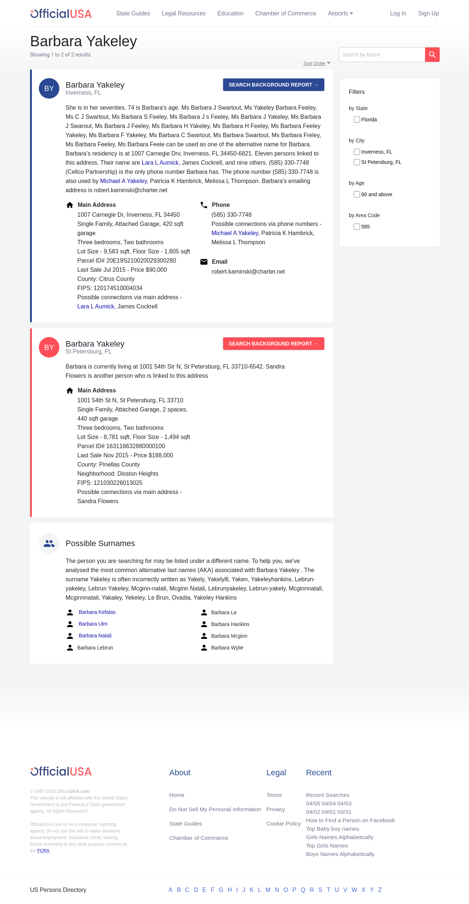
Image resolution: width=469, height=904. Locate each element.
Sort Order (314, 63)
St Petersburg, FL (381, 162)
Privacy (275, 807)
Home (177, 792)
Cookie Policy (284, 821)
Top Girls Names (324, 845)
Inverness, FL (376, 152)
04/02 (310, 809)
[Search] (382, 54)
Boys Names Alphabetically (338, 853)
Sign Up (428, 13)
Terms (274, 792)
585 (365, 226)
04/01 (326, 809)
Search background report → (274, 85)
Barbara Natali (88, 636)
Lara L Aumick (160, 163)
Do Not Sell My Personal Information (216, 807)
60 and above (376, 194)
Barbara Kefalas (90, 612)
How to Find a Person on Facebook (349, 818)
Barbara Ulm (86, 624)
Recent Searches (325, 792)
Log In (398, 13)
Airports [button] (338, 13)
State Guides (133, 13)
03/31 (342, 809)
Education (231, 13)
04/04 (326, 801)
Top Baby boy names (330, 827)
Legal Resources (184, 13)
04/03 (342, 801)
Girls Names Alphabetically (338, 836)
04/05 (310, 801)
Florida (369, 119)
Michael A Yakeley (123, 181)
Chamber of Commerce (285, 13)
